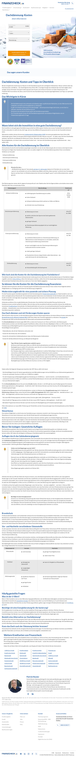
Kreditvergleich (7, 7)
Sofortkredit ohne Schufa (39, 655)
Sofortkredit (23, 655)
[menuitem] (68, 8)
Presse (22, 722)
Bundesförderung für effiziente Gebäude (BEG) (15, 317)
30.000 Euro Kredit (25, 663)
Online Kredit (8, 663)
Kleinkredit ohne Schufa (11, 658)
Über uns (22, 716)
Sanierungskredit (53, 661)
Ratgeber (45, 7)
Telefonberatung (42, 724)
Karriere (52, 7)
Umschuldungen (6, 727)
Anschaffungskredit (25, 666)
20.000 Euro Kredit (25, 661)
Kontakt (40, 736)
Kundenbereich (69, 9)
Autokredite (5, 722)
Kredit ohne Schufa (9, 653)
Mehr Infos (8, 699)
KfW (5, 408)
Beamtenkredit (8, 666)
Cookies (72, 753)
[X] (36, 754)
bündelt (63, 317)
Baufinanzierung (36, 7)
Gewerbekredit (36, 666)
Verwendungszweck (13, 38)
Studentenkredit (9, 661)
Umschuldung (17, 7)
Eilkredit (50, 658)
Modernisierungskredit (38, 663)
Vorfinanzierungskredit (10, 668)
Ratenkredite (5, 724)
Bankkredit (35, 658)
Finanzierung (51, 650)
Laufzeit (10, 31)
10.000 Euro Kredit (53, 663)
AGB (39, 726)
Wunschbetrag (12, 25)
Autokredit (26, 7)
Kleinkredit (23, 653)
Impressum (41, 734)
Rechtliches (6, 10)
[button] (66, 3)
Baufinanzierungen (7, 729)
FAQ (21, 724)
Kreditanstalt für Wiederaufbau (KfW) (35, 134)
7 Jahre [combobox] (11, 33)
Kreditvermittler (37, 650)
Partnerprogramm (43, 716)
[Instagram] (28, 754)
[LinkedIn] (24, 754)
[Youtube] (21, 754)
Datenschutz (41, 729)
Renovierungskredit (37, 661)
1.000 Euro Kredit (9, 650)
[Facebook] (32, 754)
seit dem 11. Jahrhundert (40, 169)
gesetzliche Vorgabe (22, 601)
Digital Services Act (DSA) (45, 739)
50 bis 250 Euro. (16, 279)
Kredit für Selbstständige (39, 653)
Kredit (50, 653)
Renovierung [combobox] (12, 40)
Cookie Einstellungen (44, 731)
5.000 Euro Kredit (53, 655)
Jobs (21, 719)
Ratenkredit (7, 655)
